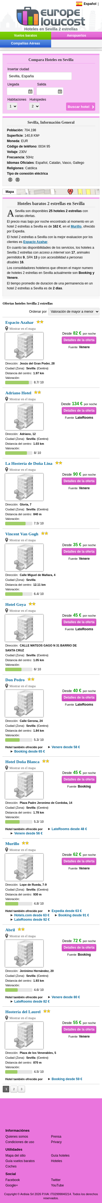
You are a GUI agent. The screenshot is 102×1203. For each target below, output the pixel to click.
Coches (11, 1166)
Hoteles (56, 1161)
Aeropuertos (76, 35)
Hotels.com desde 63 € (31, 915)
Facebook (12, 1180)
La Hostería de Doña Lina (28, 463)
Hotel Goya (15, 604)
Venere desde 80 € (66, 997)
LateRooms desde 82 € (32, 1001)
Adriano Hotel (18, 393)
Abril (10, 929)
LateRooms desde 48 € (69, 829)
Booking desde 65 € (29, 751)
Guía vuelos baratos (20, 1161)
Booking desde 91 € (73, 915)
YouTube (57, 1185)
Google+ (11, 1185)
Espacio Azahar (35, 242)
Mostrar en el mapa (22, 329)
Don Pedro (14, 679)
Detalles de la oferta (79, 340)
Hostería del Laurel (23, 1011)
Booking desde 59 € (67, 1079)
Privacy (56, 1142)
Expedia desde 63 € (67, 911)
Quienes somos (16, 1136)
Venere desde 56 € (28, 833)
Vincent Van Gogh (21, 534)
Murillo (76, 226)
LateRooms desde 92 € (32, 920)
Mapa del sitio (15, 1155)
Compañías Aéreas (25, 43)
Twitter (56, 1180)
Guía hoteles (60, 1155)
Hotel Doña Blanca (22, 761)
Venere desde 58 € (66, 747)
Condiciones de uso (19, 1142)
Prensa (56, 1136)
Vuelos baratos (25, 35)
